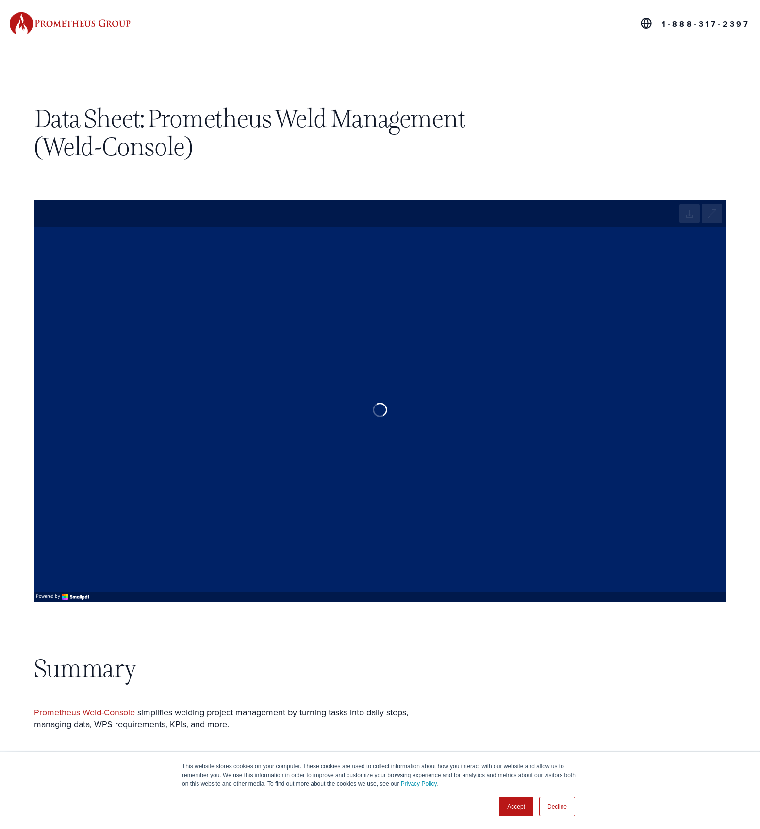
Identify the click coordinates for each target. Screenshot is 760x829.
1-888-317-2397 (706, 24)
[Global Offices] (646, 23)
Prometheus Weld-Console (84, 712)
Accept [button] (516, 806)
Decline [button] (557, 806)
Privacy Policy (419, 783)
